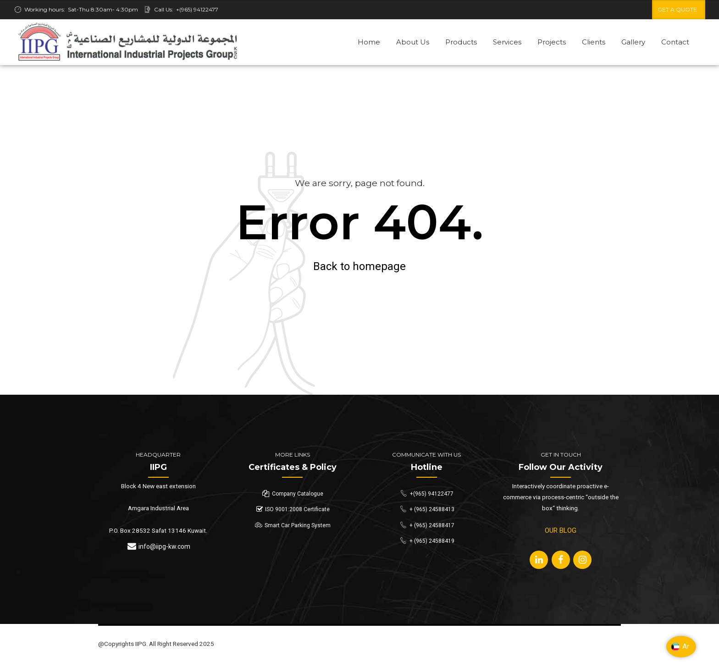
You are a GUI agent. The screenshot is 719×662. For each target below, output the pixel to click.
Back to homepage (359, 266)
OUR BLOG (560, 530)
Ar (680, 646)
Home (369, 42)
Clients (593, 42)
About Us (412, 42)
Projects (551, 42)
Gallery (633, 42)
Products (461, 42)
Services (507, 42)
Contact (675, 42)
